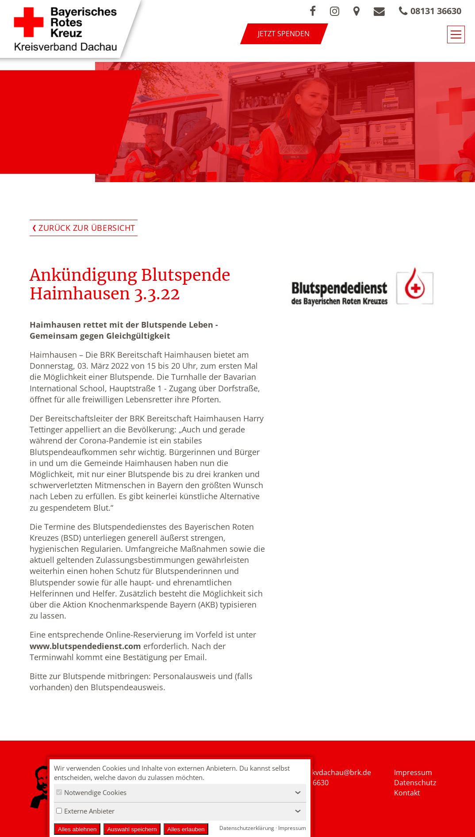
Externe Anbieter (85, 810)
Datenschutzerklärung (246, 828)
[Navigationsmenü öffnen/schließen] (456, 34)
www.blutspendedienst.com (85, 646)
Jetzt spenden (284, 33)
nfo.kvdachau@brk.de (335, 772)
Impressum (413, 772)
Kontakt (407, 793)
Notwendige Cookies (91, 792)
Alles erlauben (185, 829)
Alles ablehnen (77, 829)
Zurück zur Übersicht (86, 227)
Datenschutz (415, 782)
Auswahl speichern (132, 829)
